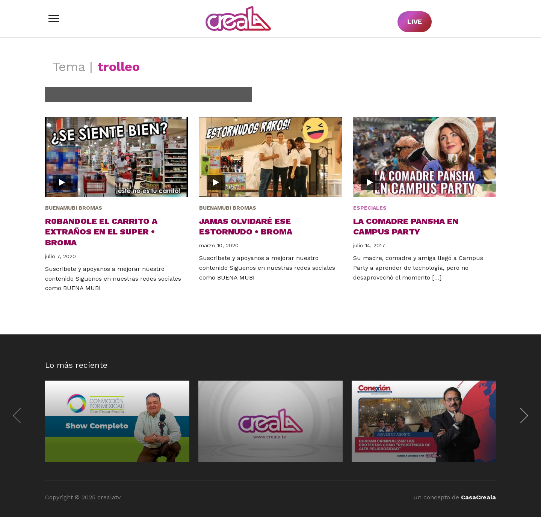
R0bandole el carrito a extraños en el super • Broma (101, 231)
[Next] (522, 415)
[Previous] (18, 415)
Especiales (370, 208)
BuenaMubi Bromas (73, 208)
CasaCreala (478, 497)
